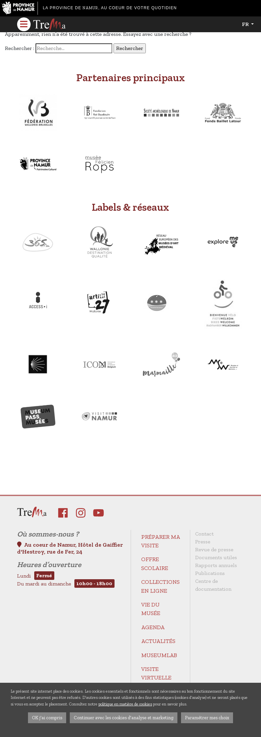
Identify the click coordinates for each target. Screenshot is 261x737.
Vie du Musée (150, 609)
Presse (202, 541)
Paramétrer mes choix (207, 718)
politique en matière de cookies (125, 703)
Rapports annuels (216, 565)
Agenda (153, 627)
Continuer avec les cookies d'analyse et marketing (123, 718)
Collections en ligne (160, 586)
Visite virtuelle (156, 673)
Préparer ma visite (160, 541)
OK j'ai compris (47, 718)
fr (246, 24)
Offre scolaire (154, 563)
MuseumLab (159, 655)
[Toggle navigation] (24, 24)
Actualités (158, 641)
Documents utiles (216, 557)
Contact (204, 534)
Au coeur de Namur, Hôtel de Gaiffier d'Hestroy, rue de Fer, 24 (70, 548)
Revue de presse (214, 549)
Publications (210, 573)
